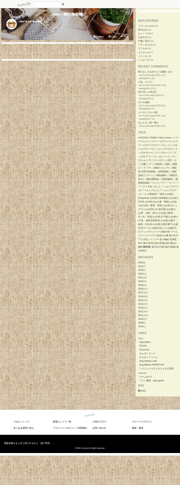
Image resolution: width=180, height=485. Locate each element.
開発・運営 (137, 428)
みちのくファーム (148, 357)
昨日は (141, 29)
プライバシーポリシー (64, 428)
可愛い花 (142, 41)
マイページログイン (142, 421)
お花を (141, 37)
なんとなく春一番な (148, 122)
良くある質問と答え (24, 428)
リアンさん (144, 44)
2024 (140, 266)
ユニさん (142, 52)
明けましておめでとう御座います (155, 71)
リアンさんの (145, 26)
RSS (142, 390)
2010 (140, 319)
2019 (140, 285)
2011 (140, 315)
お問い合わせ (99, 428)
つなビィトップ (21, 421)
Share (125, 36)
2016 (140, 296)
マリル (141, 48)
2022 (140, 273)
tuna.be (90, 415)
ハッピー (142, 60)
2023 (140, 270)
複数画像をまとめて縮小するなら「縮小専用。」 (29, 443)
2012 (140, 311)
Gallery (98, 36)
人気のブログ (99, 421)
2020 (140, 281)
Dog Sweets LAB (148, 361)
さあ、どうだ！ (146, 82)
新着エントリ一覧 (62, 421)
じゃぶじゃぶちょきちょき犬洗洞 (156, 368)
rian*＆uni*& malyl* (31, 21)
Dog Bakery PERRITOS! (151, 364)
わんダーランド (147, 353)
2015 (140, 300)
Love (112, 36)
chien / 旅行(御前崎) (67, 14)
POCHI (143, 345)
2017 (140, 292)
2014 (140, 304)
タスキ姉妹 (144, 102)
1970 (140, 326)
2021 (140, 277)
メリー (141, 56)
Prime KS (144, 349)
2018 (140, 288)
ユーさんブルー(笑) (148, 112)
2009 (140, 322)
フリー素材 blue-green (151, 380)
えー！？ (142, 33)
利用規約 (82, 428)
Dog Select (145, 342)
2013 (140, 307)
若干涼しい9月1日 (147, 92)
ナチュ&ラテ (145, 376)
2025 (140, 262)
